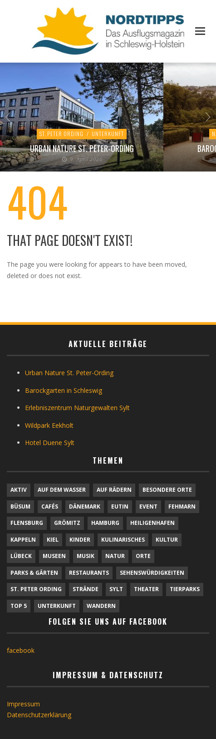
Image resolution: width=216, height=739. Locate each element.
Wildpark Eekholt (49, 425)
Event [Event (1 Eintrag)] (148, 506)
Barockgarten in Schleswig (63, 390)
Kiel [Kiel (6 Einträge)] (53, 539)
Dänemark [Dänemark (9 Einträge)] (84, 506)
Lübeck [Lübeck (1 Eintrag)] (21, 556)
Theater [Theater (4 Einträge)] (146, 589)
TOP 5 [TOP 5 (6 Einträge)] (18, 606)
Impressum (23, 704)
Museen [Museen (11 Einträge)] (54, 556)
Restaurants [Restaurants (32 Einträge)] (89, 573)
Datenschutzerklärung (39, 714)
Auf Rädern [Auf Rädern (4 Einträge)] (114, 490)
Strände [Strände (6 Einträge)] (85, 589)
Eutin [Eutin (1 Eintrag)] (119, 506)
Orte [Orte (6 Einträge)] (143, 556)
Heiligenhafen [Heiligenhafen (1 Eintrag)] (152, 523)
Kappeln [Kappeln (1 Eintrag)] (23, 539)
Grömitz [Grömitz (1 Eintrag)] (67, 523)
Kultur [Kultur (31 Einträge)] (167, 539)
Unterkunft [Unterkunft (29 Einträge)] (57, 606)
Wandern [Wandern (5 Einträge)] (101, 606)
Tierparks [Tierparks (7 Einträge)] (185, 589)
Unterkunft (108, 133)
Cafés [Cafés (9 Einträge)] (49, 506)
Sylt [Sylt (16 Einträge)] (116, 589)
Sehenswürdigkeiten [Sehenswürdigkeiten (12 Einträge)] (152, 573)
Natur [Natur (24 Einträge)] (115, 556)
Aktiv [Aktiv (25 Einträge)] (18, 490)
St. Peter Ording (61, 133)
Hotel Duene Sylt (49, 442)
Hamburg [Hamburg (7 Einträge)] (105, 523)
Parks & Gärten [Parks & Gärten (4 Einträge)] (34, 573)
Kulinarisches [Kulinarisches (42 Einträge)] (123, 539)
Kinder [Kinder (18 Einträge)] (79, 539)
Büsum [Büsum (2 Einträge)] (20, 506)
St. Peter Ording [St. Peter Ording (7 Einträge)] (36, 589)
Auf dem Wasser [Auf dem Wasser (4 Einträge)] (62, 490)
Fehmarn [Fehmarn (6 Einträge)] (182, 506)
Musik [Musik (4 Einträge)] (85, 556)
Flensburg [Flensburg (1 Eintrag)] (26, 523)
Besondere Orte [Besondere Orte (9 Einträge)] (167, 490)
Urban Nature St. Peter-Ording (82, 148)
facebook (20, 650)
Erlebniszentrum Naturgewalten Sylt (77, 407)
